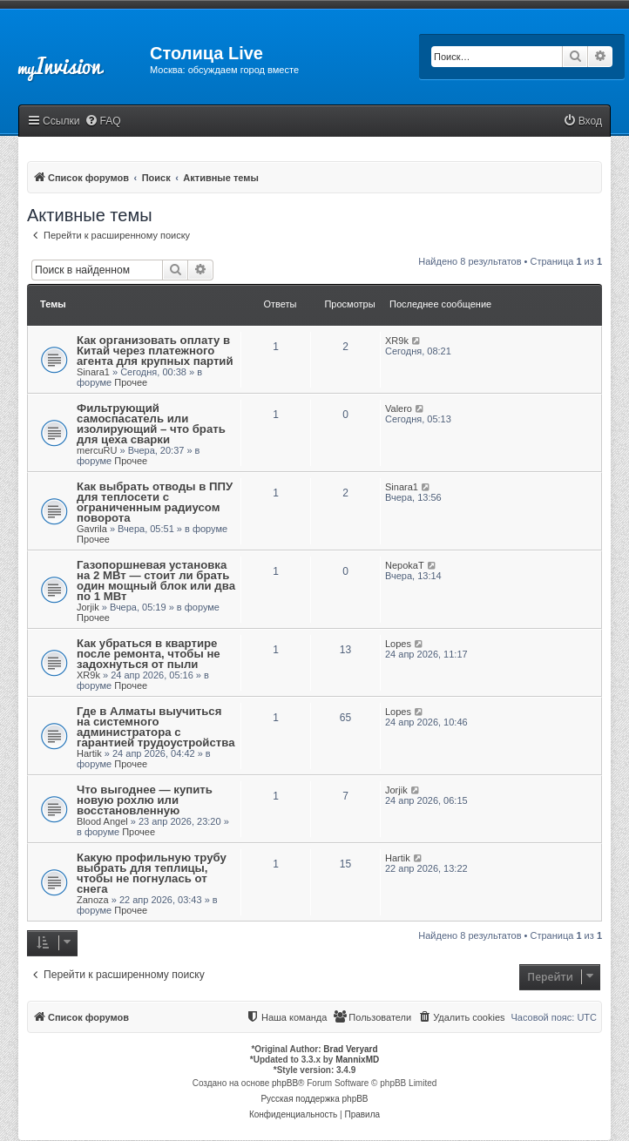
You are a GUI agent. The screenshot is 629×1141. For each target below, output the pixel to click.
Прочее (130, 382)
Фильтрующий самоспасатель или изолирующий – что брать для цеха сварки (151, 424)
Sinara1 (93, 372)
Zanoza (93, 900)
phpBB (285, 1083)
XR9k (397, 340)
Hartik (89, 753)
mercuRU (97, 450)
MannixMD (357, 1059)
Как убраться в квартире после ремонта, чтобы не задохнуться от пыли (148, 654)
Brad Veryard (350, 1049)
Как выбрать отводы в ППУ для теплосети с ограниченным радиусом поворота (155, 502)
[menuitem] (103, 121)
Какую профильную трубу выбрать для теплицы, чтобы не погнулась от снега (152, 873)
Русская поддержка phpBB (314, 1099)
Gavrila (92, 528)
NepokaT (404, 565)
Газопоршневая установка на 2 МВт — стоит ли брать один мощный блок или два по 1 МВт (156, 580)
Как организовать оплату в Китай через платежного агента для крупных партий (155, 351)
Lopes (398, 643)
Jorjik (88, 607)
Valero (398, 408)
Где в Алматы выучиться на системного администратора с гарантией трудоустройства (156, 727)
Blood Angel (102, 821)
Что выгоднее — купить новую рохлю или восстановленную (145, 800)
